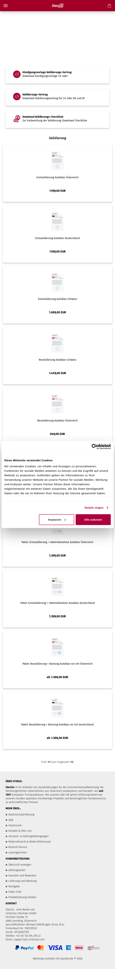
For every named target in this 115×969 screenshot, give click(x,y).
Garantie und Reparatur (22, 875)
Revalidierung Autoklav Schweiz (57, 359)
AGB (10, 820)
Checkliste (81, 120)
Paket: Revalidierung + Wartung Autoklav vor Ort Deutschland (57, 724)
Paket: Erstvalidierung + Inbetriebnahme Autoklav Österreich (57, 542)
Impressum (15, 825)
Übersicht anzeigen (19, 864)
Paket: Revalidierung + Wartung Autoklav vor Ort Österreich (57, 663)
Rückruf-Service (17, 847)
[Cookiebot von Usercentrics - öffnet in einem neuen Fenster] (94, 447)
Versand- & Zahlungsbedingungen (28, 836)
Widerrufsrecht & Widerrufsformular (29, 841)
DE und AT (79, 98)
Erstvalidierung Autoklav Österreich (57, 177)
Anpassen (57, 519)
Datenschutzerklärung (21, 814)
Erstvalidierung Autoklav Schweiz (57, 299)
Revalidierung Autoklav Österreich (57, 420)
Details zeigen (94, 507)
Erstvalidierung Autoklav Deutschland (57, 238)
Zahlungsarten (16, 870)
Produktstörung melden (22, 897)
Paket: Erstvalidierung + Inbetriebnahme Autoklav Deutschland (57, 603)
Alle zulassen (93, 519)
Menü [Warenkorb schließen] (6, 5)
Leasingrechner (17, 852)
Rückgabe (14, 886)
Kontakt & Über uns (20, 830)
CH (60, 76)
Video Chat (14, 891)
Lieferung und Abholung (22, 881)
